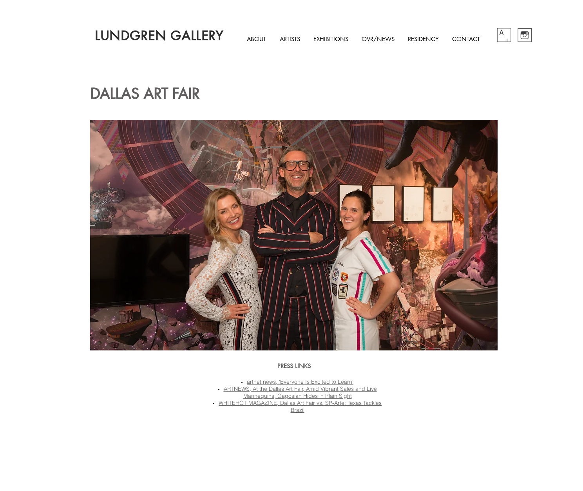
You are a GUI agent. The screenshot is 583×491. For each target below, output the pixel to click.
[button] (294, 235)
